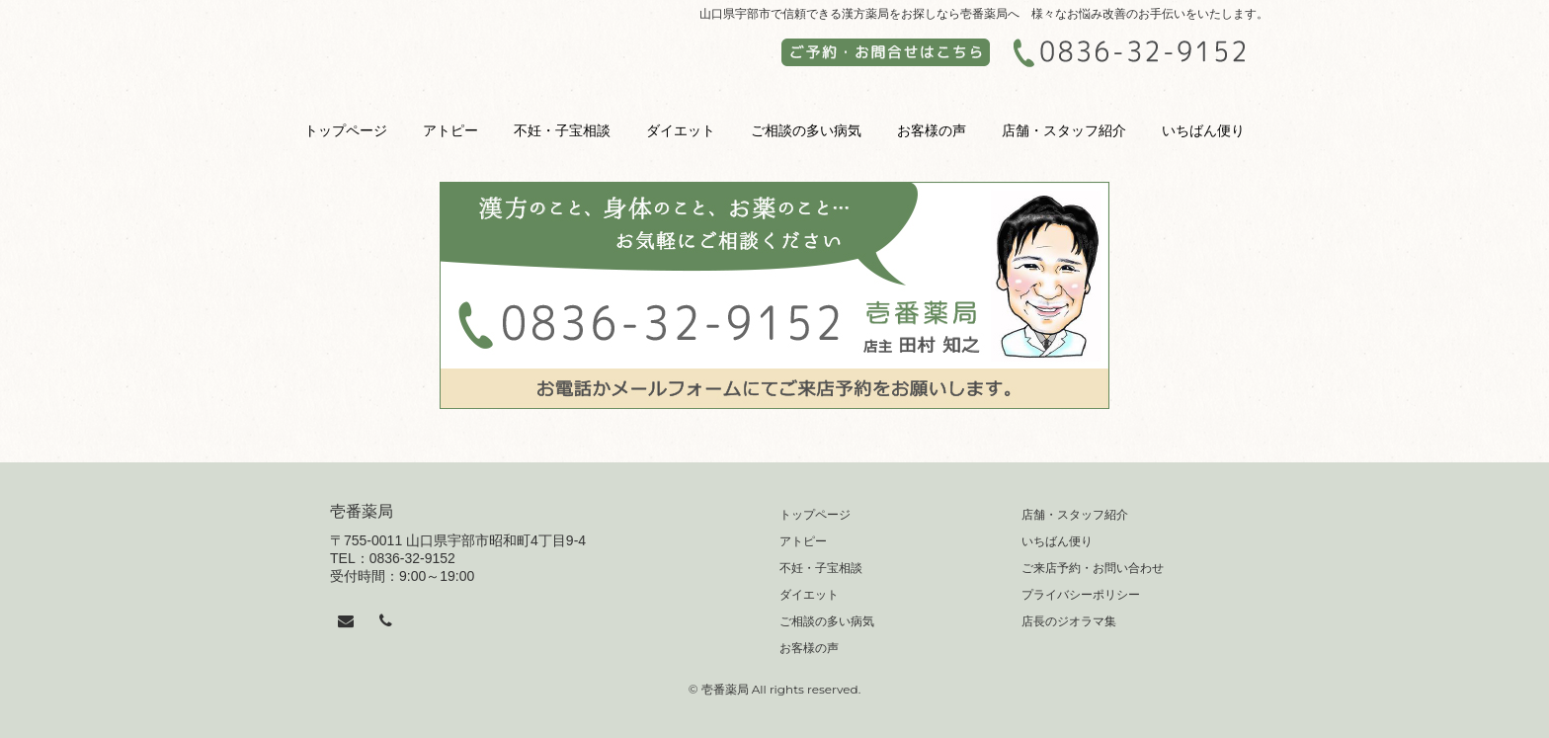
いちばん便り (1203, 130)
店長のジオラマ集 (1068, 621)
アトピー (450, 130)
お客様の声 (931, 130)
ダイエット (680, 130)
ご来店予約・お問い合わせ (1092, 568)
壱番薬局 (361, 511)
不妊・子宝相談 (562, 130)
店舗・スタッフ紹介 (1064, 130)
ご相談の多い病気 (806, 130)
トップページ (345, 130)
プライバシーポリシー (1080, 595)
